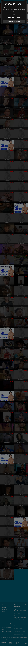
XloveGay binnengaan (14, 21)
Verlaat (14, 14)
